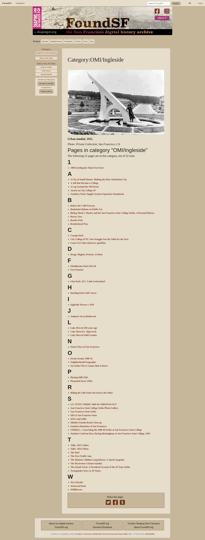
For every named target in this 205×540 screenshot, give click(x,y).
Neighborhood (56, 41)
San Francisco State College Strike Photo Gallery (94, 408)
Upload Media (46, 74)
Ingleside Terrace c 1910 (82, 304)
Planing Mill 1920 (79, 377)
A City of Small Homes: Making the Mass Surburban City (98, 179)
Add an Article (46, 67)
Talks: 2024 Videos (79, 449)
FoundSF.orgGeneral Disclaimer (102, 525)
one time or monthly (46, 83)
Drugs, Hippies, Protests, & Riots (86, 254)
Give (92, 41)
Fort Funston (76, 270)
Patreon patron (46, 91)
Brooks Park (76, 220)
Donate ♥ (162, 18)
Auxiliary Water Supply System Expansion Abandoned (97, 194)
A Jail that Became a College (84, 183)
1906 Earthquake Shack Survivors (87, 168)
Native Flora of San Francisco (85, 347)
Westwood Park (78, 486)
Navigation (20, 3)
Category (46, 49)
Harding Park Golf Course (83, 293)
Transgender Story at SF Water (85, 471)
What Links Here (46, 58)
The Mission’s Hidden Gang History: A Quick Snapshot (97, 460)
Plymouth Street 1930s (81, 381)
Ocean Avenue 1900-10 (81, 358)
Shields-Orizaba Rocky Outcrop (86, 422)
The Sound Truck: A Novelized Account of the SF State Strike (100, 467)
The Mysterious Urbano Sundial (86, 463)
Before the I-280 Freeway (82, 205)
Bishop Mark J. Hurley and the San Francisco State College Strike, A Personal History (112, 213)
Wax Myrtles (76, 482)
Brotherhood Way (79, 224)
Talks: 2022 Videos (79, 445)
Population (68, 41)
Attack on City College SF (83, 190)
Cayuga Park (76, 235)
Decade (45, 41)
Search (176, 3)
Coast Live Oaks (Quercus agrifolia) (88, 243)
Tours (85, 41)
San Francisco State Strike (83, 411)
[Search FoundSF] (158, 3)
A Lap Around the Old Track (84, 187)
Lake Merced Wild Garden (83, 335)
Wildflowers (76, 489)
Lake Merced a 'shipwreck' (83, 331)
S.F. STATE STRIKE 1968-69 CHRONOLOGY (93, 404)
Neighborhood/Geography (46, 53)
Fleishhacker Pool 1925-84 (83, 266)
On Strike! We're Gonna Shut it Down (89, 366)
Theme (78, 41)
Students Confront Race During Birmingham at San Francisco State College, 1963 (110, 433)
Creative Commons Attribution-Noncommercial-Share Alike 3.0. (103, 534)
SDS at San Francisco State (83, 415)
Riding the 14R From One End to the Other (91, 393)
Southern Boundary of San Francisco (88, 426)
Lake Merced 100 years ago (83, 328)
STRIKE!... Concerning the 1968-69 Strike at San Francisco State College (106, 430)
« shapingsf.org (45, 32)
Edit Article (46, 71)
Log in (200, 3)
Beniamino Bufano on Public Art (86, 209)
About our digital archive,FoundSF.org (61, 525)
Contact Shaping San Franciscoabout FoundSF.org (144, 525)
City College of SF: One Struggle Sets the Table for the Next (99, 239)
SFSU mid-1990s (78, 419)
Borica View (76, 216)
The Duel (74, 452)
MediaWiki (149, 534)
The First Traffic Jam (80, 456)
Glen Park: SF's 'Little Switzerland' (87, 281)
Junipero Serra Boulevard (83, 316)
